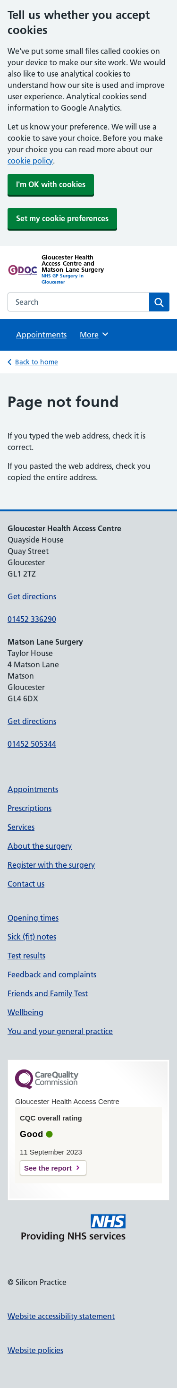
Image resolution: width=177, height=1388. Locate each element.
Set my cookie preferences (62, 218)
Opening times (33, 917)
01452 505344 (32, 744)
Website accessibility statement (61, 1316)
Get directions (32, 596)
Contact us (26, 883)
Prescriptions (29, 808)
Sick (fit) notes (32, 936)
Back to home (36, 362)
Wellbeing (25, 1012)
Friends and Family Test (48, 993)
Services (21, 827)
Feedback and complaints (52, 974)
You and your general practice (60, 1031)
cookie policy (30, 160)
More (95, 334)
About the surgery (40, 846)
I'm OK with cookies (50, 184)
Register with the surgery (51, 865)
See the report (48, 1168)
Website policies (35, 1350)
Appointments (41, 334)
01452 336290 (32, 619)
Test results (26, 955)
